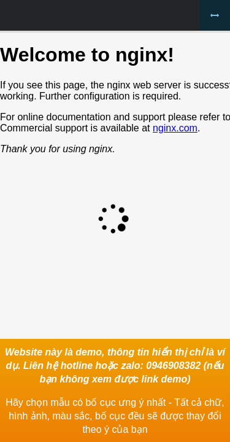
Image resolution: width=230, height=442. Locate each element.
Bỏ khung (214, 15)
